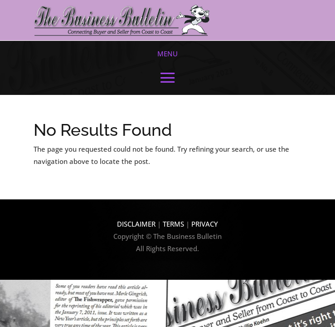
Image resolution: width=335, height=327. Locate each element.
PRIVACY (204, 223)
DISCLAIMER (136, 223)
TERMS (174, 223)
